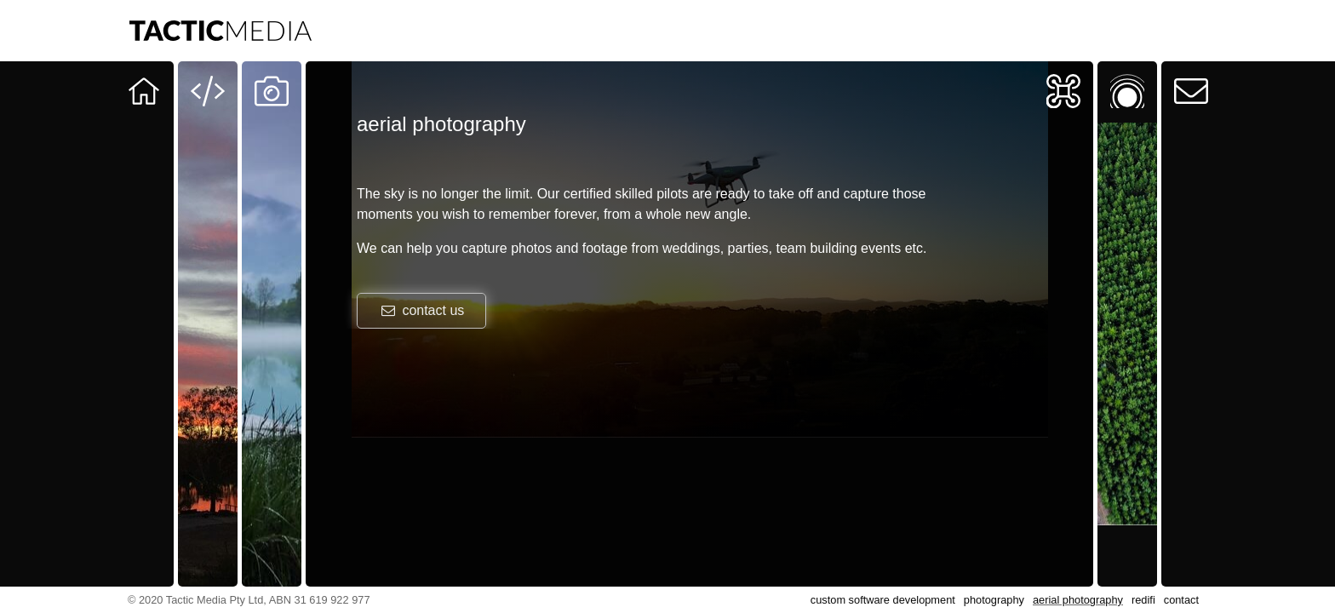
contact (1181, 599)
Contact (1191, 72)
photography (994, 599)
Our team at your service (144, 120)
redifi (1143, 599)
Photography (271, 72)
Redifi (1119, 72)
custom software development (883, 599)
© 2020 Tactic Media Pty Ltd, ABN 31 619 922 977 (249, 599)
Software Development (208, 84)
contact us (421, 310)
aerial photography (1078, 599)
